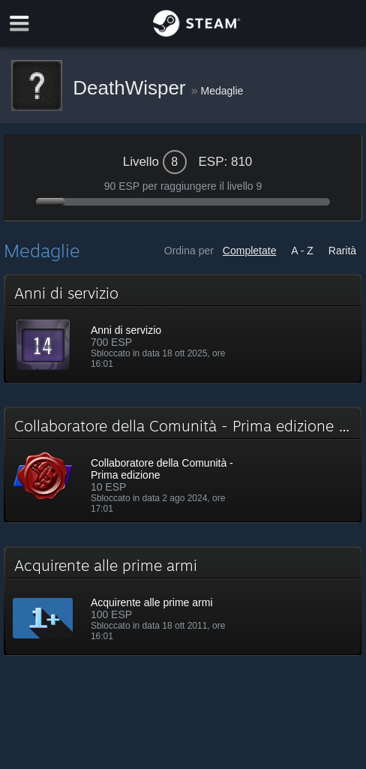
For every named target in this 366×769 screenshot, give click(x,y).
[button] (183, 328)
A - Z (302, 251)
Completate (250, 251)
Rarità (342, 251)
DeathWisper (132, 88)
